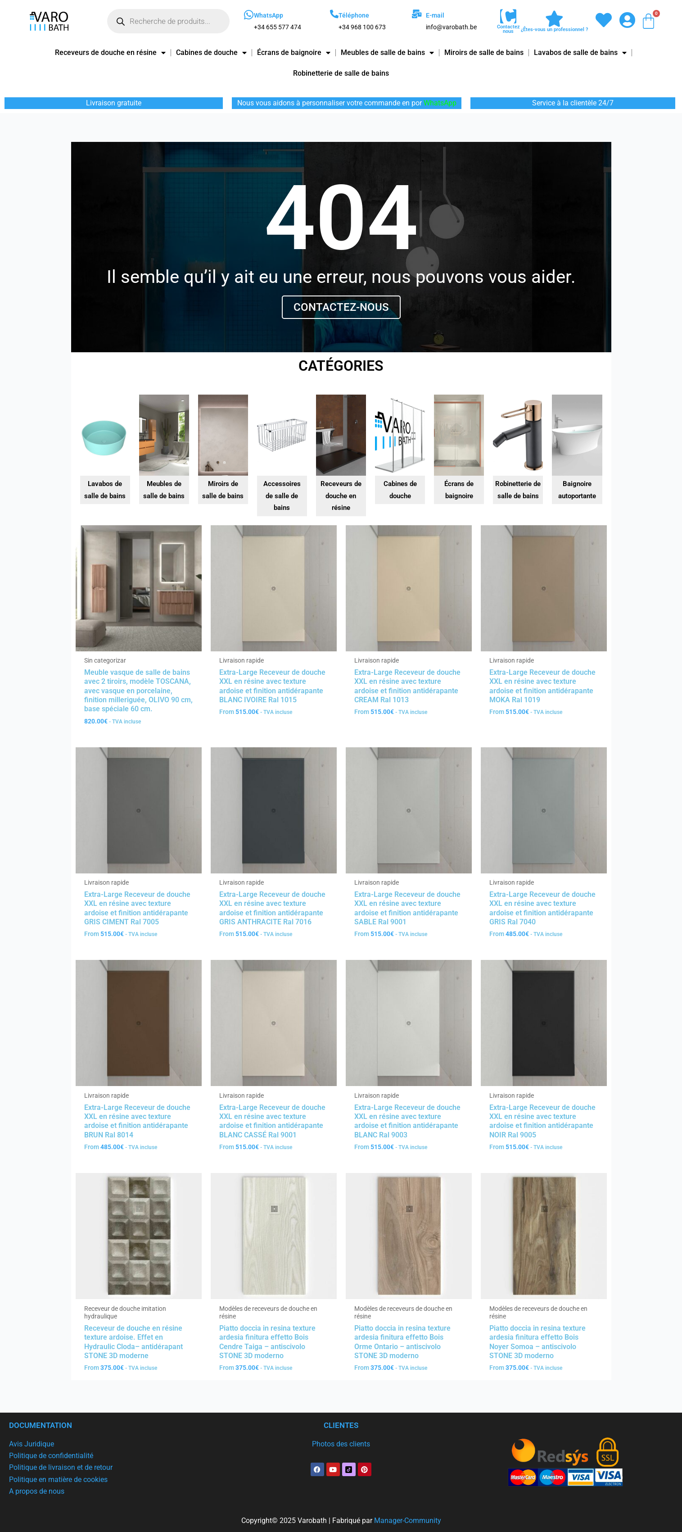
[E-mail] (416, 13)
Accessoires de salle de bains (282, 496)
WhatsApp (268, 15)
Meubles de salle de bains (387, 53)
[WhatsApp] (248, 14)
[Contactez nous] (508, 17)
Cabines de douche (211, 53)
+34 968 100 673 (362, 27)
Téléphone (354, 15)
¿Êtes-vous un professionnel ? (554, 29)
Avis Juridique (31, 1444)
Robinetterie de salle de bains (341, 73)
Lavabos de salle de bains (580, 53)
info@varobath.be (451, 27)
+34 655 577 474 (277, 27)
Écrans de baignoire (293, 53)
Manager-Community (407, 1520)
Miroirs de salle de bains (484, 52)
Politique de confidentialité (51, 1455)
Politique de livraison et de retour (61, 1467)
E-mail (435, 15)
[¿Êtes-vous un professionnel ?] (554, 19)
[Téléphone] (334, 13)
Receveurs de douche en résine (110, 53)
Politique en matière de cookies (58, 1479)
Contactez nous (508, 29)
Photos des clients (341, 1444)
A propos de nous (36, 1491)
